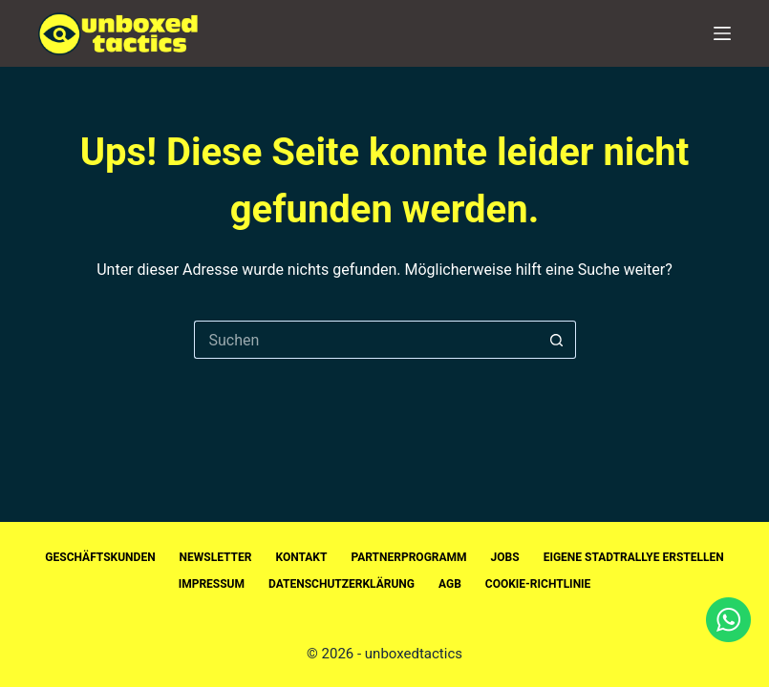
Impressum (212, 584)
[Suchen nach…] (366, 340)
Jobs (505, 557)
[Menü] (722, 33)
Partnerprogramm (408, 557)
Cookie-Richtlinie (538, 584)
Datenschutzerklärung (341, 584)
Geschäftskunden (100, 557)
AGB (449, 584)
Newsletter (216, 557)
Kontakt (301, 557)
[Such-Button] (557, 340)
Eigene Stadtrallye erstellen (634, 557)
